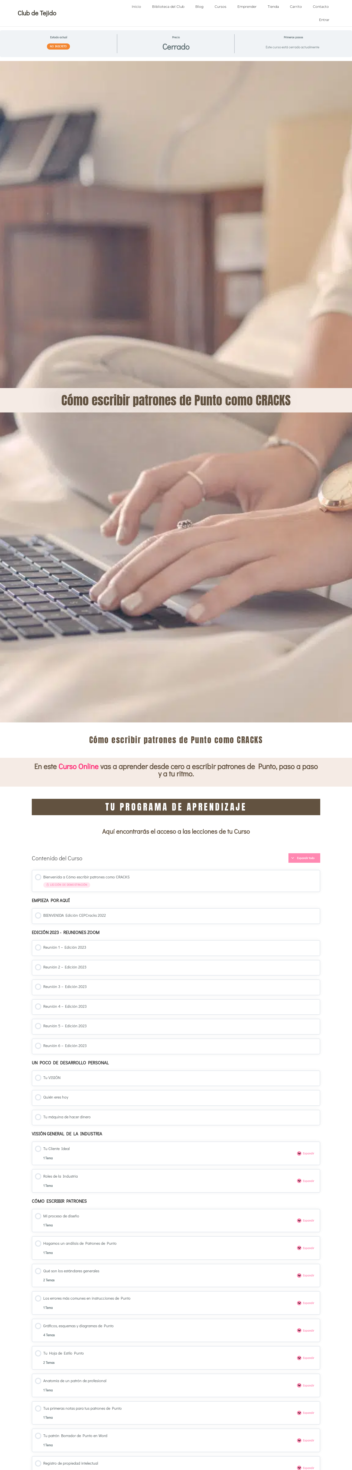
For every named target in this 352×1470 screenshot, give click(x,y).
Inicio (136, 6)
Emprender (247, 6)
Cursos (220, 6)
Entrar (324, 20)
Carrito (296, 6)
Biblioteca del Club (168, 6)
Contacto (321, 6)
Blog (199, 6)
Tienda (273, 6)
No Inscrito (58, 46)
